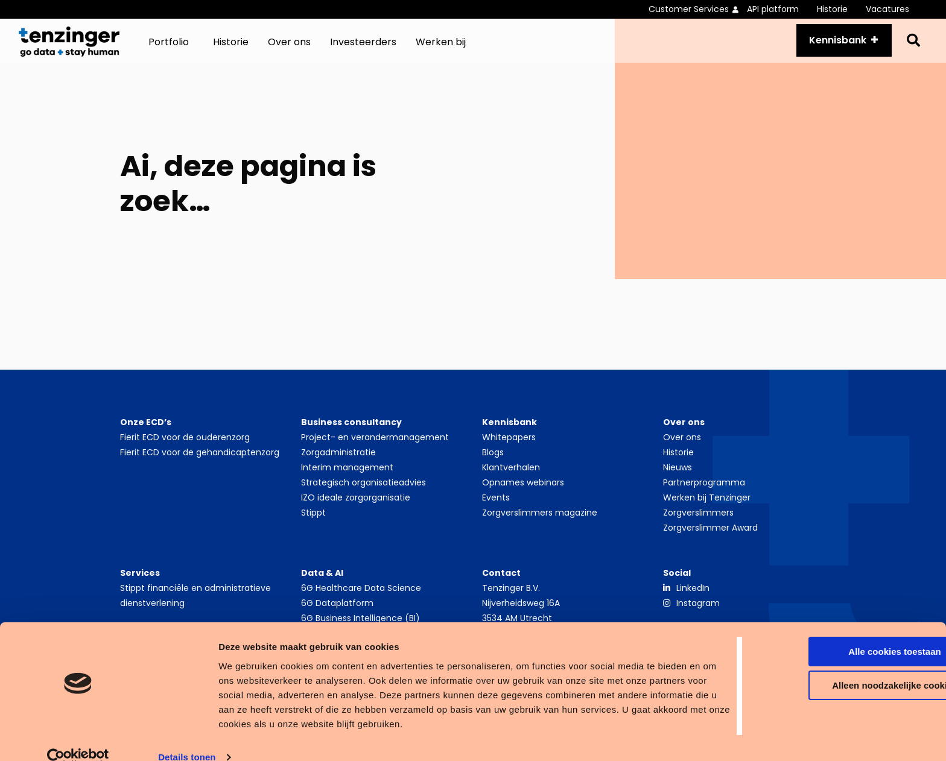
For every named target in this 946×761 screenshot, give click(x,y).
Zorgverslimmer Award (710, 539)
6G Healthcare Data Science (361, 599)
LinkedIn (693, 599)
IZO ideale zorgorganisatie (355, 509)
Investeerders (363, 48)
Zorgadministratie (338, 464)
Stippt (313, 524)
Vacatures (887, 9)
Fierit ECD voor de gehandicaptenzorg (199, 464)
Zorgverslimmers (698, 524)
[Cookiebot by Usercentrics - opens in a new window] (78, 737)
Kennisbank (831, 46)
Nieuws (677, 479)
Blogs (493, 464)
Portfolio (168, 48)
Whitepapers (509, 449)
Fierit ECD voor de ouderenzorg (185, 449)
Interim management (347, 479)
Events (496, 509)
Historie (832, 9)
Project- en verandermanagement (375, 449)
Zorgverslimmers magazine (539, 524)
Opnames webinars (523, 494)
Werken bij (441, 48)
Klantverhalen (511, 479)
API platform (773, 9)
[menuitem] (698, 9)
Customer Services (689, 9)
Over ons (289, 48)
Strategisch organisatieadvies (363, 494)
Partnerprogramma (704, 494)
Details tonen (186, 737)
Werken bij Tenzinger (707, 509)
